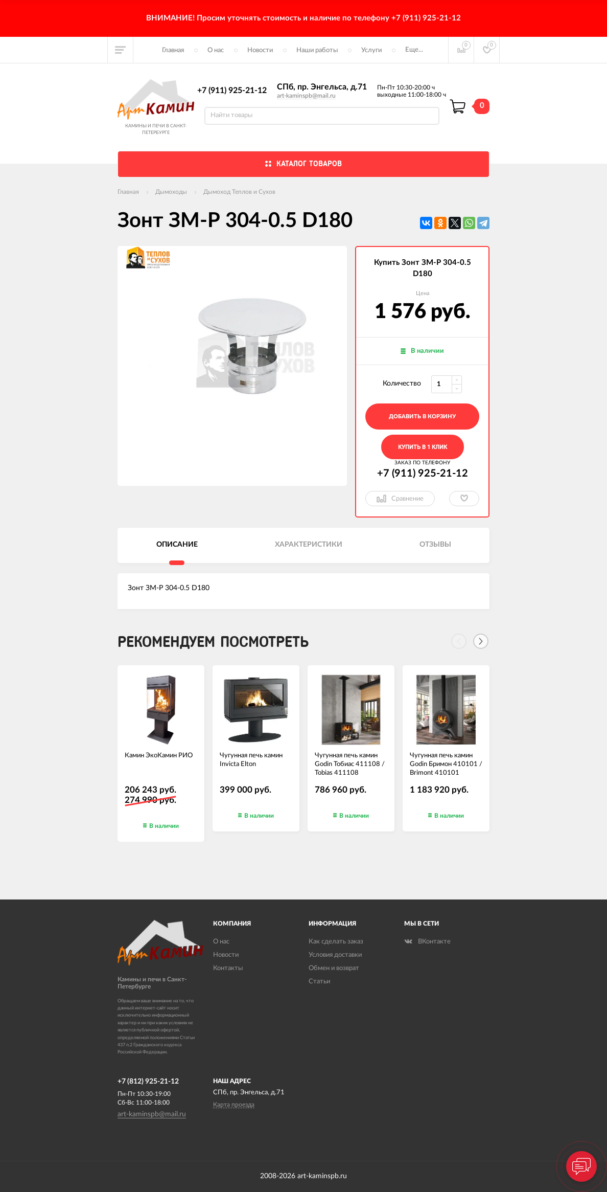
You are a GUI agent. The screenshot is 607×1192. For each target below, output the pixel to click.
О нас (215, 50)
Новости (260, 50)
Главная (173, 50)
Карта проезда (233, 1104)
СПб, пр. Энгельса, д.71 (322, 87)
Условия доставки (335, 955)
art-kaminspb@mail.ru (306, 96)
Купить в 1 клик (422, 447)
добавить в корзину (422, 416)
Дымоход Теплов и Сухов (239, 192)
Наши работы (317, 50)
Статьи (319, 981)
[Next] (480, 641)
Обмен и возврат (334, 968)
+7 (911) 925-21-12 (232, 90)
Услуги (371, 50)
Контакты (228, 968)
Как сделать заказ (336, 941)
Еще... (414, 50)
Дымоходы (171, 192)
